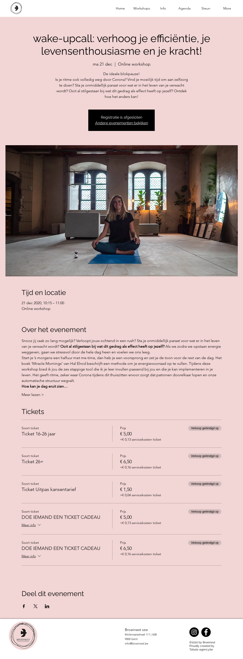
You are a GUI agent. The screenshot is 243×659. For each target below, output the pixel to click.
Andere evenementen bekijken (121, 123)
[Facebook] (206, 632)
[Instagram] (194, 632)
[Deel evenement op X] (35, 606)
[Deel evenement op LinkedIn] (47, 606)
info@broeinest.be (136, 643)
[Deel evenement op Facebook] (24, 606)
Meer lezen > (33, 394)
